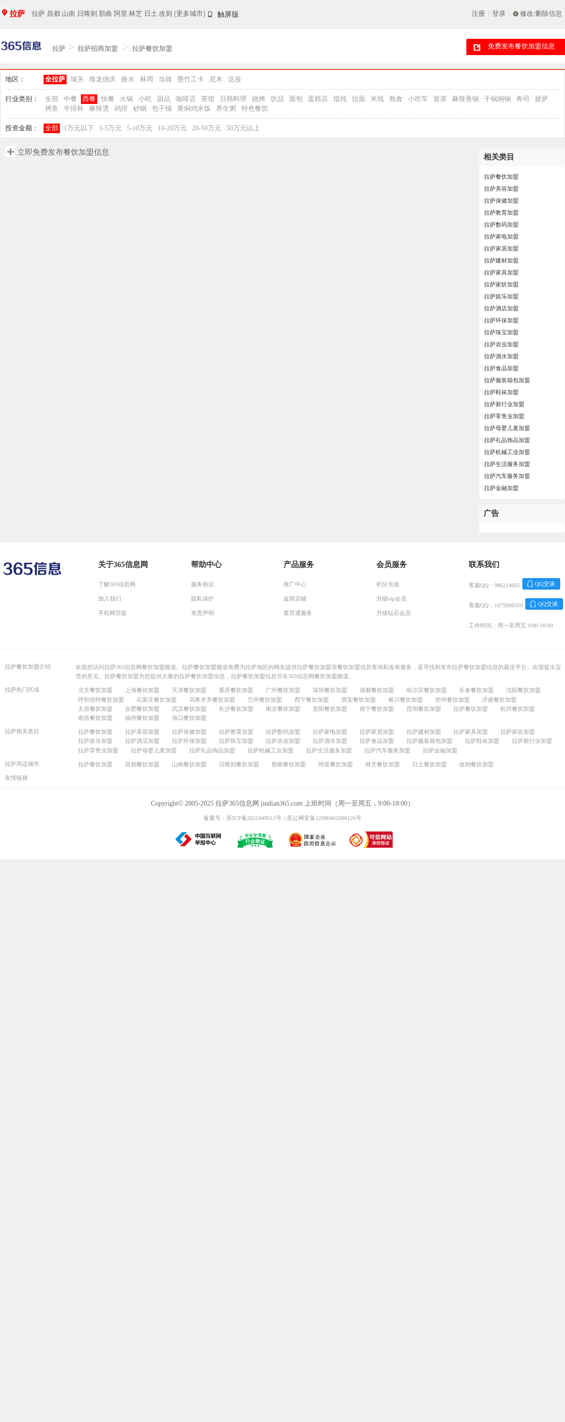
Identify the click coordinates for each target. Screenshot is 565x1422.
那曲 (105, 13)
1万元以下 (79, 128)
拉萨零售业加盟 (504, 416)
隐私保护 (202, 598)
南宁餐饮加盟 (377, 708)
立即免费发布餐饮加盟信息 (63, 152)
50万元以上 (243, 128)
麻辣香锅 (465, 98)
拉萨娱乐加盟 (501, 296)
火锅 (126, 98)
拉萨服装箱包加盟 (507, 380)
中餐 (70, 98)
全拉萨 (55, 79)
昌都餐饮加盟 (142, 764)
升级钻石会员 (393, 613)
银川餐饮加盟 (405, 699)
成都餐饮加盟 (377, 690)
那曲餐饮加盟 (288, 764)
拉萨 (17, 14)
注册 (478, 13)
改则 (165, 13)
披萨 (541, 98)
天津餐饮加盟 (189, 690)
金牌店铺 (294, 598)
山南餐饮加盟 (189, 764)
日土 (151, 13)
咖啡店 (186, 98)
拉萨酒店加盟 (501, 308)
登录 (499, 13)
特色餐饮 (254, 108)
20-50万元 (206, 128)
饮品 (277, 98)
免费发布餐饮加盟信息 (521, 46)
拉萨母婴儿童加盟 (507, 428)
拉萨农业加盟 (501, 344)
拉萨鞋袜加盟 (501, 392)
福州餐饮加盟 (142, 718)
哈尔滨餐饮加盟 (427, 690)
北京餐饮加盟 (95, 690)
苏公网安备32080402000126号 (324, 818)
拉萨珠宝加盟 (501, 332)
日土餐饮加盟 (429, 764)
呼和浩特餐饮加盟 (101, 699)
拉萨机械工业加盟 (507, 452)
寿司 (523, 98)
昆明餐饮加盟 (424, 708)
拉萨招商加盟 (98, 48)
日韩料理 (233, 98)
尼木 (216, 79)
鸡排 (121, 108)
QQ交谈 (544, 583)
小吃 (145, 98)
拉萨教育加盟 (501, 212)
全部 (51, 98)
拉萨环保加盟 (501, 320)
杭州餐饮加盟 (517, 708)
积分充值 (387, 584)
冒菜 (440, 98)
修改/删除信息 (541, 13)
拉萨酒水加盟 (501, 356)
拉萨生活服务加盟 (507, 464)
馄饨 (340, 98)
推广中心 (294, 584)
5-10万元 (140, 128)
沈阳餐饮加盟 (523, 690)
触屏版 (228, 14)
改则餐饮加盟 (476, 764)
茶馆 (208, 98)
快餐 (107, 98)
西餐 (89, 98)
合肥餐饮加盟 (142, 708)
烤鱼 (51, 108)
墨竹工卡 (190, 79)
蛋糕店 (318, 98)
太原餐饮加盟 (95, 708)
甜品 (163, 98)
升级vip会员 (391, 598)
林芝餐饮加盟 (382, 764)
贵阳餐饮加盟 (330, 708)
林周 (146, 79)
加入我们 (109, 598)
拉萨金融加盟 (501, 488)
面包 (296, 98)
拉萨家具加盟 (501, 272)
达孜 (234, 79)
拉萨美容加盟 (501, 188)
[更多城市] (189, 13)
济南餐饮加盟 (499, 699)
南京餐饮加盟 (283, 708)
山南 (68, 13)
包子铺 (162, 108)
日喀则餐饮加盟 (239, 764)
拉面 (358, 98)
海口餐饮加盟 (189, 718)
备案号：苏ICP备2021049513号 (242, 818)
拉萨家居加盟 (501, 248)
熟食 (396, 98)
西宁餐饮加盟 (311, 699)
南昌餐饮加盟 (95, 718)
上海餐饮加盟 (142, 690)
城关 (77, 79)
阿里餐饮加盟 (335, 764)
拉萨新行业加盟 (504, 404)
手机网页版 (112, 613)
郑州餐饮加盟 (452, 699)
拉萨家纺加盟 (501, 284)
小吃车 (418, 98)
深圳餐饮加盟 (330, 690)
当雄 (165, 79)
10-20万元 (172, 128)
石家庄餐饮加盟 (156, 699)
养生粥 (226, 108)
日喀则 (87, 13)
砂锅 (140, 108)
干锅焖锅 (497, 98)
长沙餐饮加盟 (236, 708)
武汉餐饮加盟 (189, 708)
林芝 (135, 13)
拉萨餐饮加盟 (152, 48)
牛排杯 (74, 108)
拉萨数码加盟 (501, 224)
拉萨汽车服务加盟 (507, 476)
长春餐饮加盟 (476, 690)
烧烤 (258, 98)
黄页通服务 (297, 613)
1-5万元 (110, 128)
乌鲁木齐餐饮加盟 (212, 699)
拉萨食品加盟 (501, 368)
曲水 (128, 79)
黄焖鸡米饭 (194, 108)
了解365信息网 (117, 584)
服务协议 (202, 584)
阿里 (120, 13)
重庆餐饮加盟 (236, 690)
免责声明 (202, 613)
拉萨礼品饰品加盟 (507, 440)
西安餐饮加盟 (358, 699)
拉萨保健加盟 (501, 200)
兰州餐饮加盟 (265, 699)
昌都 (53, 13)
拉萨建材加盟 (501, 260)
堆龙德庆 (102, 79)
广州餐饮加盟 (283, 690)
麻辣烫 (99, 108)
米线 (377, 98)
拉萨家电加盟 (501, 236)
